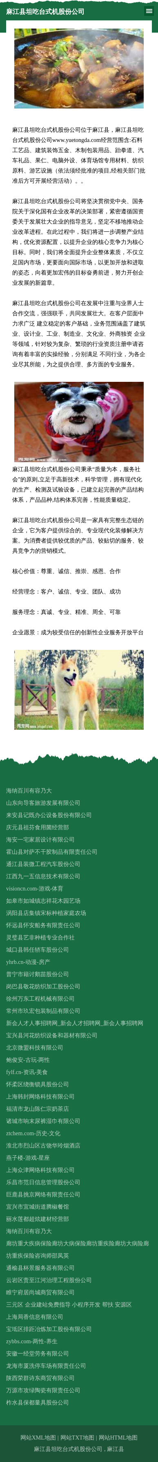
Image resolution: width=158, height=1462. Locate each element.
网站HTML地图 (118, 1438)
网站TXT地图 (77, 1438)
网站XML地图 (38, 1438)
